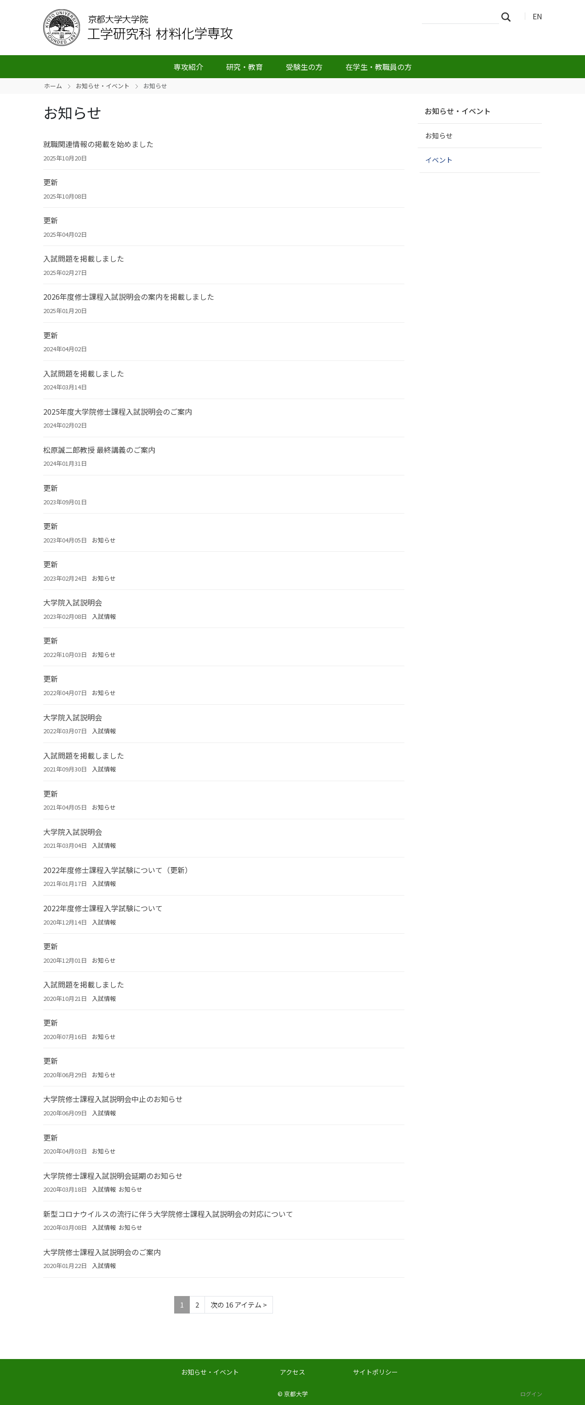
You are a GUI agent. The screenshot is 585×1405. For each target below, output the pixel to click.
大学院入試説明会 (72, 602)
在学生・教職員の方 (379, 66)
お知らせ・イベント (103, 85)
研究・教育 (244, 66)
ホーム (53, 85)
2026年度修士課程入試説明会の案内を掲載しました (128, 296)
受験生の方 (304, 66)
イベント (439, 160)
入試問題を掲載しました (83, 258)
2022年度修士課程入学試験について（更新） (117, 869)
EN (537, 16)
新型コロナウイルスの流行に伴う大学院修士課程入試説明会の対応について (168, 1213)
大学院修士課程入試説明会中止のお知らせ (113, 1098)
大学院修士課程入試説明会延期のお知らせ (113, 1175)
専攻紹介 (188, 66)
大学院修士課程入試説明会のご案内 (102, 1251)
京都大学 (296, 1393)
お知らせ (104, 540)
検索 (508, 16)
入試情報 (104, 616)
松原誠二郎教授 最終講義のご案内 (99, 449)
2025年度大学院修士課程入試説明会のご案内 (117, 411)
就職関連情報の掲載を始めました (98, 143)
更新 (50, 182)
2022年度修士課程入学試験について (103, 908)
